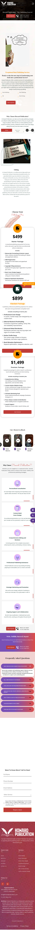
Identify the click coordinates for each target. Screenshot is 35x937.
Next (32, 130)
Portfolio (3, 855)
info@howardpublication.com (9, 886)
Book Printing (22, 857)
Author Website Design (24, 863)
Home (2, 847)
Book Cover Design (23, 852)
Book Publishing (22, 850)
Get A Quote (10, 16)
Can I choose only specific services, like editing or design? (16, 685)
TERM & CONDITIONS (19, 795)
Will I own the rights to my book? (12, 672)
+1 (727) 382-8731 (24, 17)
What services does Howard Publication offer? (15, 659)
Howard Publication (17, 912)
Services (3, 852)
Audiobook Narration (24, 855)
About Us (3, 850)
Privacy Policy (24, 918)
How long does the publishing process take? (15, 678)
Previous (27, 130)
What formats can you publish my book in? (14, 690)
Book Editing (22, 847)
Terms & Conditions (12, 918)
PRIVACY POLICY (9, 795)
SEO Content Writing (24, 860)
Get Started (17, 412)
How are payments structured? (11, 696)
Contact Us (3, 857)
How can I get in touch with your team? (13, 702)
